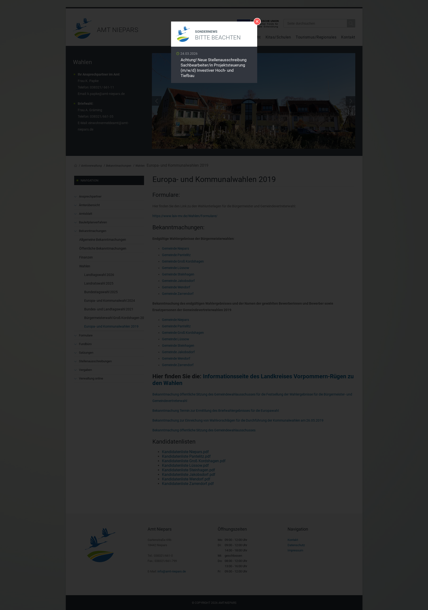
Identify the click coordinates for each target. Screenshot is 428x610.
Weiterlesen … (214, 66)
